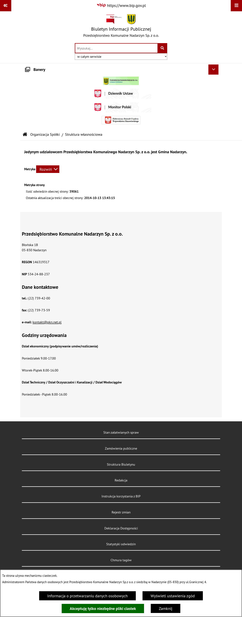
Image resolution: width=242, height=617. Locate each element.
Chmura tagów (121, 560)
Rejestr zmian (121, 512)
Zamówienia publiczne (121, 448)
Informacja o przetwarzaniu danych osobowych (87, 595)
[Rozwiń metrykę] (47, 169)
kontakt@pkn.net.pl (47, 322)
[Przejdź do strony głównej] (121, 27)
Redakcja (121, 480)
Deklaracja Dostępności (121, 528)
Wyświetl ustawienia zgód (173, 595)
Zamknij (165, 608)
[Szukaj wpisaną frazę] (162, 48)
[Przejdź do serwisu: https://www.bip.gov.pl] (121, 5)
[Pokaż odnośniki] (5, 5)
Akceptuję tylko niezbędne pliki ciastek (103, 608)
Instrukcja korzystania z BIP (121, 496)
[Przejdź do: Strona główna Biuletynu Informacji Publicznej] (25, 134)
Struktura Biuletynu (121, 464)
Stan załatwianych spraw (121, 432)
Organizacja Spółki (45, 134)
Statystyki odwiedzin (121, 544)
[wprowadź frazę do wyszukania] (116, 48)
